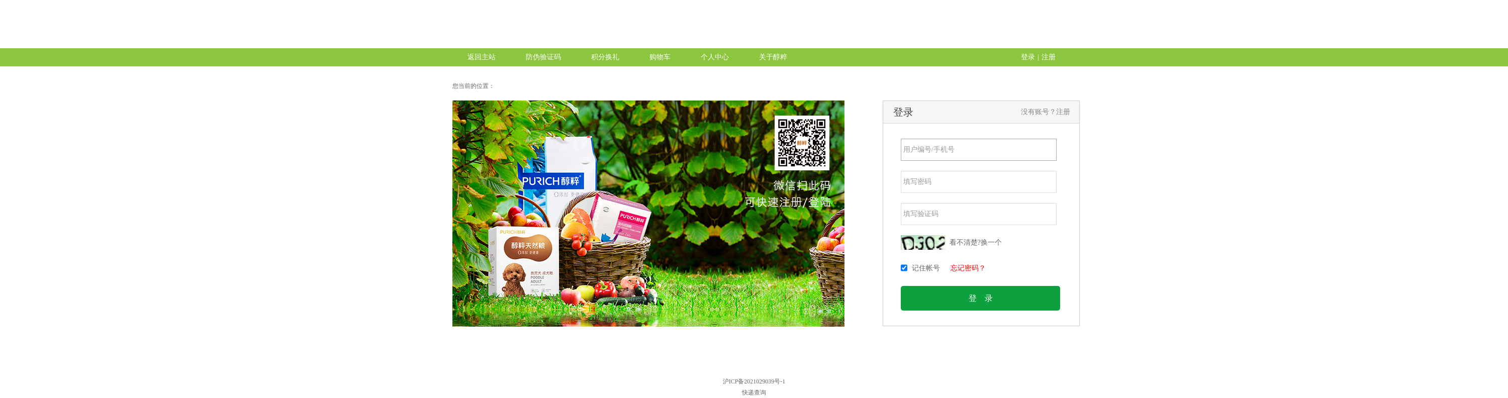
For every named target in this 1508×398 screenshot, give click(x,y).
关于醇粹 (773, 57)
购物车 (660, 57)
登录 (1028, 57)
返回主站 (481, 57)
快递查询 (754, 392)
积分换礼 (605, 57)
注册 (1049, 57)
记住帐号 (926, 268)
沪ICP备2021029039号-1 (754, 381)
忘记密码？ (968, 268)
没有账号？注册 (1045, 112)
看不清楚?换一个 (976, 242)
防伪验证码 (543, 57)
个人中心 (715, 57)
